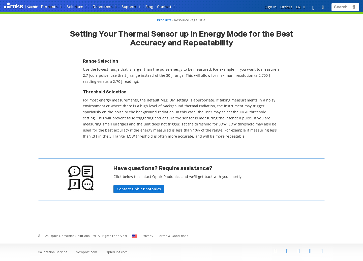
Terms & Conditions (173, 236)
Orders (286, 7)
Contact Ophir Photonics (139, 189)
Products (164, 20)
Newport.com (86, 252)
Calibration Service (53, 252)
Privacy (147, 236)
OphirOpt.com (117, 252)
